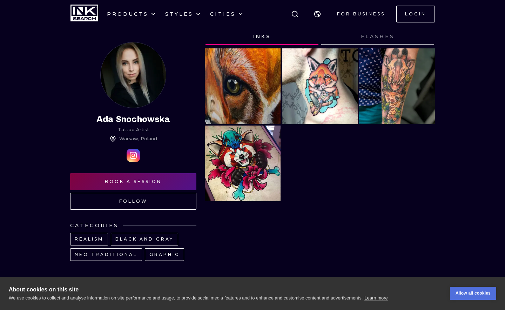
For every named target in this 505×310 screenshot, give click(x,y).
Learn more (376, 298)
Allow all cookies (473, 294)
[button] (317, 14)
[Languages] (317, 14)
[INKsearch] (84, 14)
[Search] (295, 14)
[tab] (262, 37)
